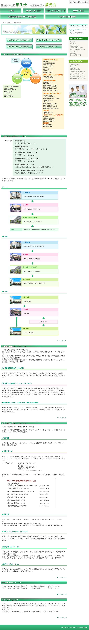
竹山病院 (72, 41)
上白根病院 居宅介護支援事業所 (75, 54)
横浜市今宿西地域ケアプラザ (78, 78)
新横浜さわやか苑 (75, 69)
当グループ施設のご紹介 (77, 33)
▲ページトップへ (62, 341)
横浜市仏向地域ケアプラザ (77, 74)
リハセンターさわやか (76, 46)
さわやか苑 (74, 65)
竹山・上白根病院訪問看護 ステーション (77, 50)
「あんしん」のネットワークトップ (78, 30)
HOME (3, 22)
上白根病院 (73, 44)
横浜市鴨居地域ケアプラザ (77, 76)
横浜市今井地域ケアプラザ (77, 72)
